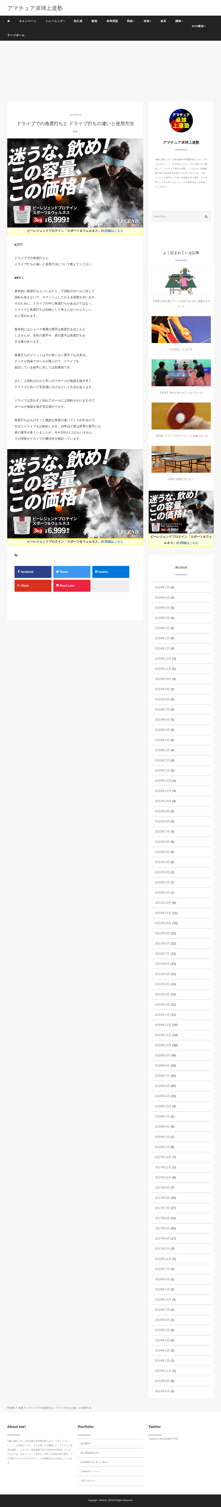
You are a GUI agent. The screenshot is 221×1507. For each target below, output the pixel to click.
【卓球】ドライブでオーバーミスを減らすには (181, 435)
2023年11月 (163, 669)
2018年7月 (162, 1116)
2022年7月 (162, 831)
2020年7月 (162, 1076)
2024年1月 (162, 648)
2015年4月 (162, 1320)
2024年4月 (162, 618)
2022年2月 (162, 882)
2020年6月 (162, 1086)
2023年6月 (162, 719)
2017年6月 (162, 1218)
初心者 (78, 21)
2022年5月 (162, 852)
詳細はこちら (114, 231)
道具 (163, 21)
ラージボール (16, 35)
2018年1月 (162, 1147)
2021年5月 (162, 974)
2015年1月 (162, 1330)
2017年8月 (162, 1198)
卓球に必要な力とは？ (181, 479)
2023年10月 (163, 679)
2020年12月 (163, 1025)
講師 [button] (179, 21)
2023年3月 (162, 750)
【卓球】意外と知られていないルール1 (181, 392)
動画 (94, 21)
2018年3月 (162, 1126)
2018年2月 (162, 1137)
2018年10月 (163, 1106)
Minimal (103, 1500)
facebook (25, 571)
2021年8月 (162, 943)
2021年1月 (162, 1014)
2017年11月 (163, 1167)
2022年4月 (162, 862)
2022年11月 (163, 791)
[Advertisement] (110, 68)
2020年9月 (162, 1055)
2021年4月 (162, 984)
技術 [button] (147, 21)
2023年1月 (162, 770)
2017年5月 (162, 1228)
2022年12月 (163, 780)
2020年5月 (162, 1096)
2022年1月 (162, 892)
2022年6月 (162, 842)
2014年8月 (162, 1340)
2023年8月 (162, 699)
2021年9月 (162, 933)
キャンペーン (27, 21)
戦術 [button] (131, 21)
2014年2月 (162, 1350)
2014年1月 (162, 1360)
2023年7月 (162, 709)
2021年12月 (163, 903)
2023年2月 (162, 760)
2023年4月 (162, 740)
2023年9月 (162, 689)
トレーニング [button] (55, 21)
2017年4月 (162, 1238)
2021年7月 (162, 953)
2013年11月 (163, 1371)
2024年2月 (162, 638)
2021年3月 (162, 994)
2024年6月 (162, 597)
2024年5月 (162, 608)
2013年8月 (162, 1381)
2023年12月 (163, 658)
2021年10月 (163, 923)
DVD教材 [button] (199, 26)
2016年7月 (162, 1269)
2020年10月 (163, 1045)
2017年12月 (163, 1157)
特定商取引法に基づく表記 (94, 1462)
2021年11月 (163, 913)
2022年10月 (163, 801)
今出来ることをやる (181, 349)
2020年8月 (162, 1065)
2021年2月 (162, 1004)
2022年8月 (162, 821)
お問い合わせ (87, 1480)
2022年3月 (162, 872)
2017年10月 (163, 1177)
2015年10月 (163, 1299)
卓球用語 (112, 21)
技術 (75, 131)
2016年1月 (162, 1289)
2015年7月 (162, 1310)
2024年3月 (162, 628)
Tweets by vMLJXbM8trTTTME (163, 1439)
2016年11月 (163, 1259)
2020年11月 (163, 1035)
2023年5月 (162, 730)
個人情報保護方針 (90, 1453)
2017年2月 (162, 1248)
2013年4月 (162, 1391)
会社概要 (85, 1443)
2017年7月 (162, 1208)
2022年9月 (162, 811)
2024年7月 (162, 587)
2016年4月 (162, 1279)
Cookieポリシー (89, 1471)
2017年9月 (162, 1187)
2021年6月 (162, 964)
